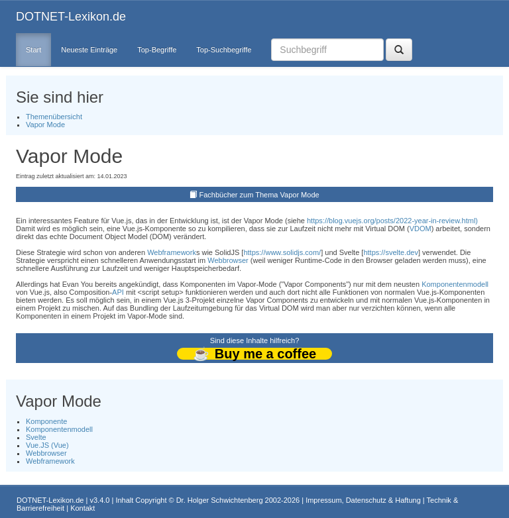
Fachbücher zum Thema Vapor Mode (259, 195)
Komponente (46, 421)
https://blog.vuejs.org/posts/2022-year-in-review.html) (392, 221)
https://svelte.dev (390, 252)
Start (33, 50)
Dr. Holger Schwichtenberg (219, 500)
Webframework (171, 252)
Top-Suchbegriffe (223, 50)
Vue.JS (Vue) (47, 445)
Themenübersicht (54, 117)
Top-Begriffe (156, 50)
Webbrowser (228, 260)
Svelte (36, 437)
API (118, 292)
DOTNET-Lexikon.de (71, 16)
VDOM (420, 229)
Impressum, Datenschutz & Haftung (363, 500)
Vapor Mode (45, 125)
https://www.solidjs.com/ (282, 252)
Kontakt (82, 508)
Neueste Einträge (89, 50)
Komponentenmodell (455, 284)
